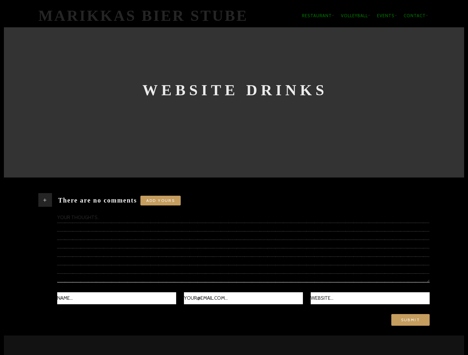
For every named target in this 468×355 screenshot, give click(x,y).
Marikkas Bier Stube (143, 15)
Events (386, 15)
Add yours (160, 200)
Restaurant (317, 15)
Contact (415, 15)
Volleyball (354, 15)
